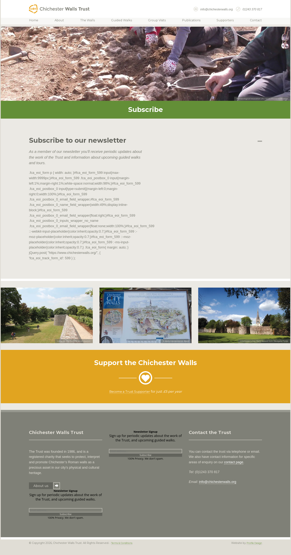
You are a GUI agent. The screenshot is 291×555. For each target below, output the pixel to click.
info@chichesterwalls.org (216, 9)
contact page (233, 462)
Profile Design (252, 543)
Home (37, 21)
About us (40, 486)
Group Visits (156, 21)
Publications (189, 21)
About (62, 21)
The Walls (89, 21)
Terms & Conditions (123, 543)
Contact (252, 21)
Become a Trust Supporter (129, 392)
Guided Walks (122, 21)
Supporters (222, 21)
